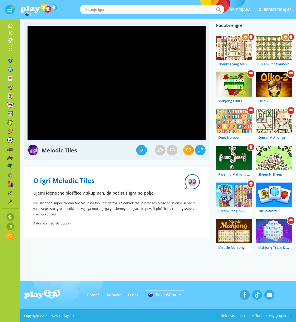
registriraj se (275, 9)
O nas (133, 294)
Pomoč (93, 294)
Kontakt (114, 294)
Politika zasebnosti (232, 315)
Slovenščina (162, 294)
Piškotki (257, 315)
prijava (240, 9)
